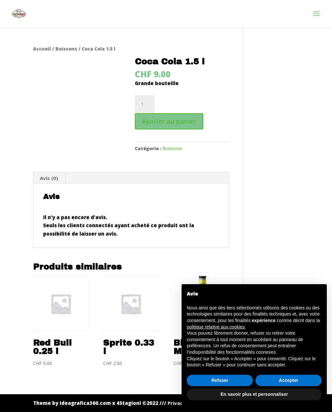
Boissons (66, 49)
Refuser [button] (219, 380)
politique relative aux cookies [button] (216, 326)
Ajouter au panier (169, 121)
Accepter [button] (288, 380)
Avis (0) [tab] (49, 178)
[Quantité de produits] (144, 104)
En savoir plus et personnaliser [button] (254, 394)
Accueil (42, 49)
